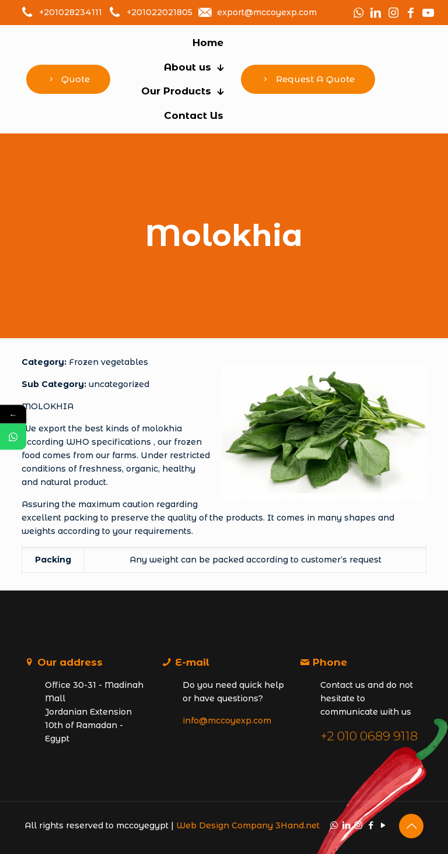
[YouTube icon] (383, 825)
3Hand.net (297, 825)
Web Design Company (224, 825)
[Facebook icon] (370, 825)
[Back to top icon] (411, 826)
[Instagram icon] (358, 825)
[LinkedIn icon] (346, 825)
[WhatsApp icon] (334, 825)
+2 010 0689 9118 (369, 736)
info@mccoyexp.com (227, 720)
